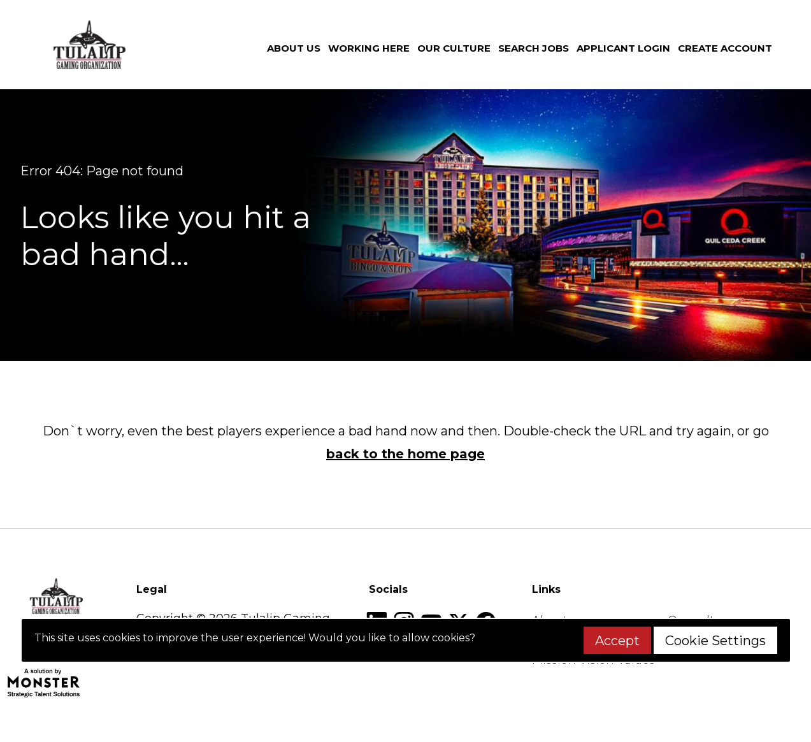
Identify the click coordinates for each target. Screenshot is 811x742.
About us (293, 48)
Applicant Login (623, 48)
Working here (369, 48)
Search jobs (533, 48)
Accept (617, 640)
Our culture (454, 48)
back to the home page (405, 454)
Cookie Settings (715, 640)
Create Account (725, 48)
